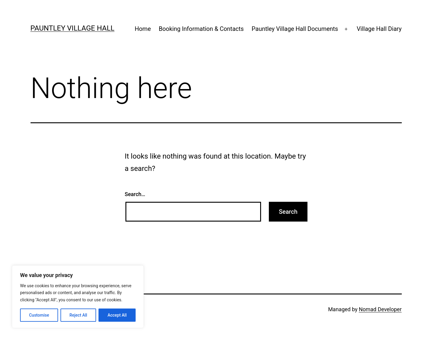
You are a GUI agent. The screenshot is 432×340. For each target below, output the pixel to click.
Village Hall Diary (379, 28)
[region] (78, 296)
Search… (135, 194)
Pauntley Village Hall (73, 28)
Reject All (78, 315)
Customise (39, 315)
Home (143, 28)
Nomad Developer (380, 309)
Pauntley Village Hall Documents (295, 28)
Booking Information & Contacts (201, 28)
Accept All (117, 315)
